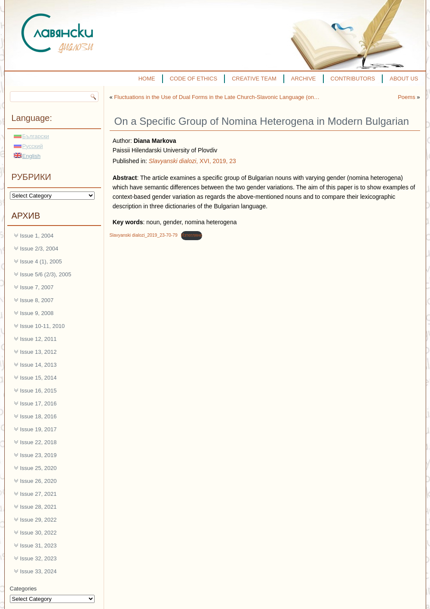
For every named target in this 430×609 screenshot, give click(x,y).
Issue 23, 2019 (38, 455)
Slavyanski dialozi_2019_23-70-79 (144, 235)
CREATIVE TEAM (254, 78)
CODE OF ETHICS (194, 78)
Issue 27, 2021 (38, 494)
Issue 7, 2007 (37, 287)
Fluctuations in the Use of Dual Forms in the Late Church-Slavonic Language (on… (216, 97)
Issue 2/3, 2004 (39, 248)
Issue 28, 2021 (38, 507)
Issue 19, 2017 (38, 429)
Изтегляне (191, 235)
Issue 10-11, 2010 (42, 326)
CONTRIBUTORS (353, 78)
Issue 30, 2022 (38, 532)
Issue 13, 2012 (38, 352)
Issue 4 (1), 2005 (41, 261)
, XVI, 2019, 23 (192, 161)
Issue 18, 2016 (38, 416)
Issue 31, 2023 (38, 545)
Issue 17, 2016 (38, 403)
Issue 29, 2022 (38, 519)
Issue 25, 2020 (38, 468)
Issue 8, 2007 (37, 300)
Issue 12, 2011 (38, 339)
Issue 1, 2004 (37, 235)
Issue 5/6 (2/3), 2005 (45, 274)
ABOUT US (404, 78)
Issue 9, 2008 (37, 313)
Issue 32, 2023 (38, 558)
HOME (146, 78)
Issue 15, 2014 (38, 377)
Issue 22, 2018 (38, 442)
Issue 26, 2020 (38, 481)
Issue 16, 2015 (38, 390)
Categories (23, 588)
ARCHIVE (303, 78)
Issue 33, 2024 (38, 571)
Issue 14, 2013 (38, 365)
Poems (406, 97)
